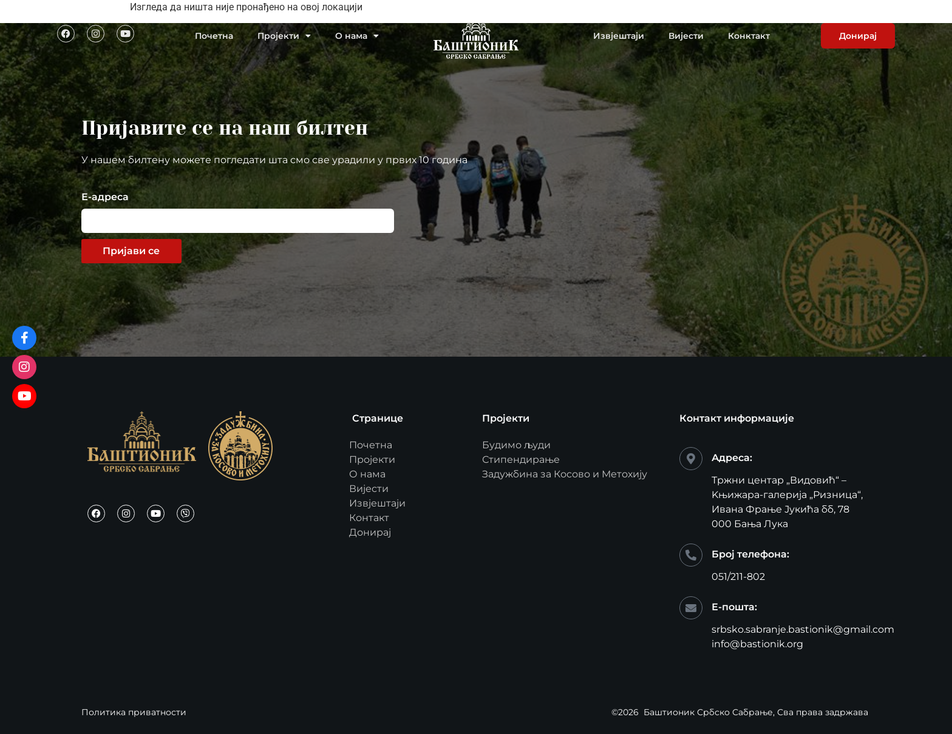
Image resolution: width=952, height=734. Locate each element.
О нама (357, 35)
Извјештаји (618, 35)
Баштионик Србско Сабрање (708, 712)
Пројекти (284, 35)
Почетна (214, 35)
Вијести (686, 35)
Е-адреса (105, 197)
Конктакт (749, 35)
